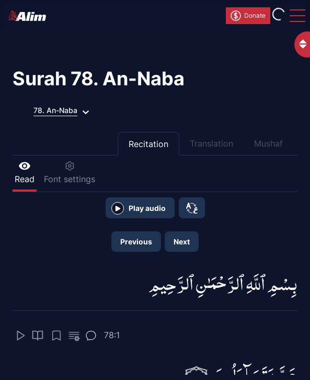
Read (25, 172)
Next (182, 241)
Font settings (69, 172)
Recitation (148, 144)
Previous (136, 241)
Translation (211, 143)
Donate (247, 15)
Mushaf (268, 143)
